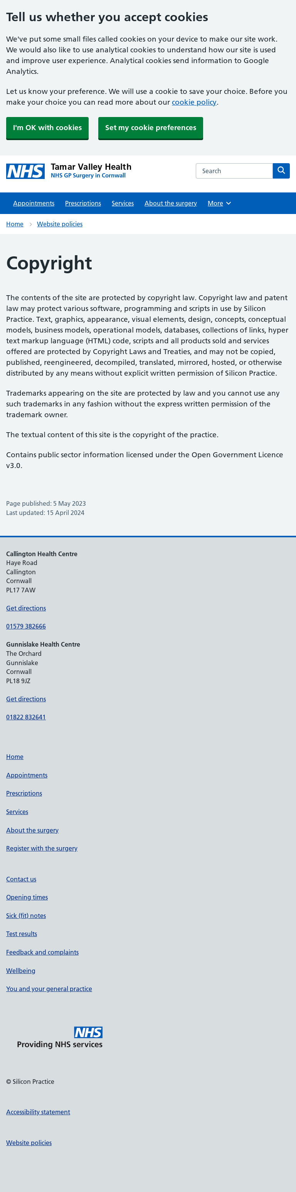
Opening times (27, 897)
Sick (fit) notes (26, 915)
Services (123, 203)
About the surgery (171, 203)
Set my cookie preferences (150, 127)
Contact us (21, 879)
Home (15, 224)
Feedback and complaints (42, 952)
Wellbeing (20, 971)
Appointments (33, 203)
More (220, 203)
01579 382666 (26, 626)
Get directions (26, 608)
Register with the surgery (41, 848)
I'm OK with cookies (47, 127)
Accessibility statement (38, 1112)
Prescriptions (83, 203)
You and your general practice (49, 989)
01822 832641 (26, 717)
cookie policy (194, 102)
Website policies (59, 224)
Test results (21, 934)
